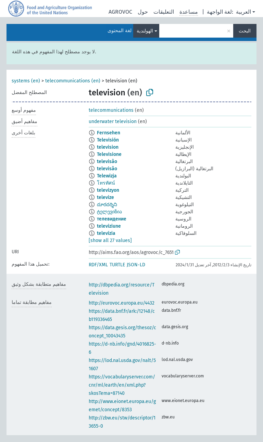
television (107, 147)
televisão (107, 161)
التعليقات (163, 12)
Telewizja (107, 176)
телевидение (111, 219)
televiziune (109, 226)
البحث (245, 31)
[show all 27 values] (110, 240)
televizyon (108, 190)
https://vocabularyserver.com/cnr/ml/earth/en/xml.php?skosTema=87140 (122, 385)
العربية (243, 12)
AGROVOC (120, 12)
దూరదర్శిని (107, 204)
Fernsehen (108, 133)
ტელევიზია (109, 212)
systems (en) (26, 81)
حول (143, 12)
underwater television (113, 121)
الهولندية (145, 31)
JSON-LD (136, 265)
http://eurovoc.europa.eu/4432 (121, 303)
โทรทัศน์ (106, 183)
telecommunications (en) (72, 81)
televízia (106, 233)
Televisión (108, 140)
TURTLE (117, 265)
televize (105, 197)
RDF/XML (98, 265)
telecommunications (111, 110)
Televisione (109, 154)
